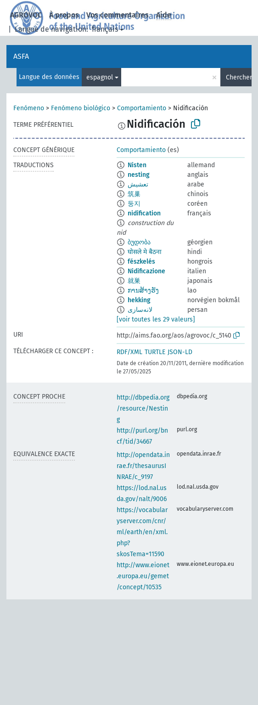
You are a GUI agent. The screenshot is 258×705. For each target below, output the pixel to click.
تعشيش (138, 184)
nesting (139, 175)
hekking (139, 300)
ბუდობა (139, 242)
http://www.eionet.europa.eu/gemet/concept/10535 (143, 576)
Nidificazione (146, 271)
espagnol (99, 77)
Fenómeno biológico (80, 108)
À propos (64, 15)
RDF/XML (129, 352)
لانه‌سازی (140, 310)
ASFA (21, 56)
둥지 (134, 204)
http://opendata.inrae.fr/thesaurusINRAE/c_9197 (143, 466)
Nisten (137, 165)
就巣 (134, 281)
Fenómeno (28, 108)
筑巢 (134, 194)
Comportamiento (141, 108)
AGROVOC (26, 15)
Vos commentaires (117, 15)
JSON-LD (180, 352)
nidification (144, 213)
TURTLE (155, 352)
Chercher (239, 77)
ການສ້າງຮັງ (143, 290)
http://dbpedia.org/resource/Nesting (143, 408)
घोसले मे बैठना (145, 252)
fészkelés (141, 261)
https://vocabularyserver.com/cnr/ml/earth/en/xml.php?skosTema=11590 (142, 532)
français (105, 29)
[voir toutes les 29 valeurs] (156, 319)
